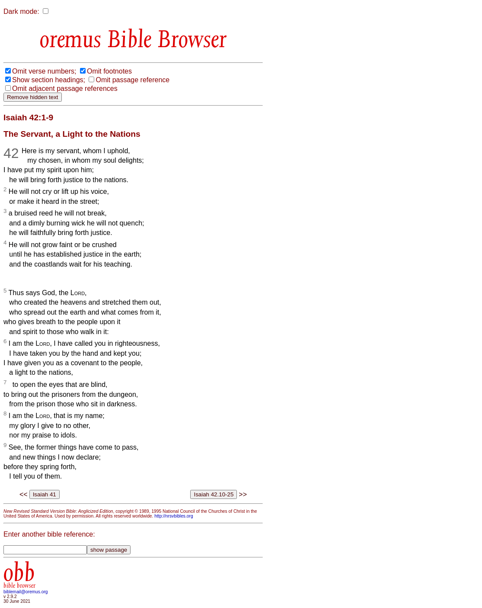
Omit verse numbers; (44, 71)
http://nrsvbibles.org (173, 516)
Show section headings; (48, 80)
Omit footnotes (109, 71)
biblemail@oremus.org (25, 591)
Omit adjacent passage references (65, 88)
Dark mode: (21, 11)
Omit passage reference (132, 80)
